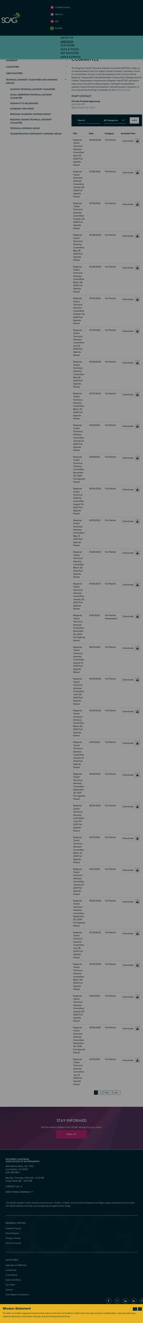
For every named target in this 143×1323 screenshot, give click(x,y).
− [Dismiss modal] (135, 1309)
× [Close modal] (139, 1309)
